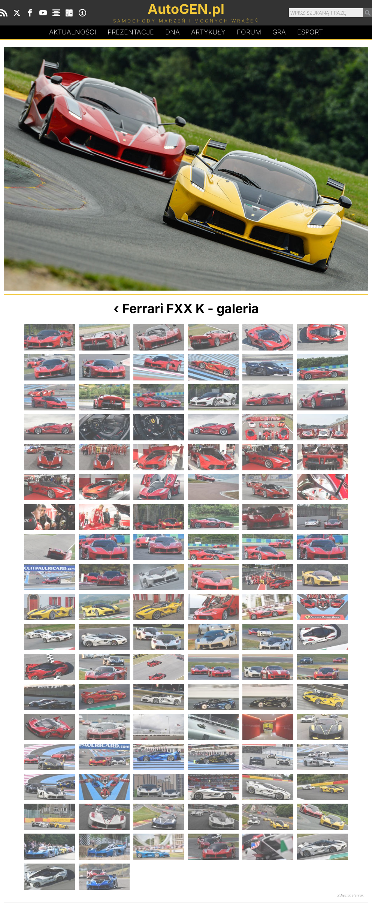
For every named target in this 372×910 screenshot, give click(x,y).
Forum (249, 32)
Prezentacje (131, 32)
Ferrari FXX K (163, 308)
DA (172, 32)
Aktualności (72, 32)
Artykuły (208, 32)
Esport (310, 32)
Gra (279, 32)
